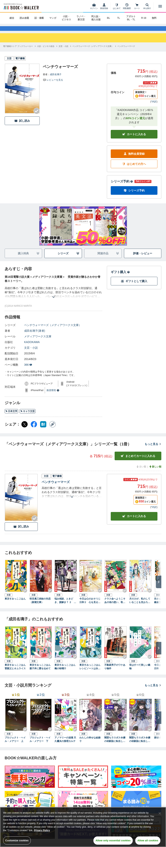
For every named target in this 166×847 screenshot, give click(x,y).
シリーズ (68, 258)
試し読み (22, 125)
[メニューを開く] (160, 6)
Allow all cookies (147, 840)
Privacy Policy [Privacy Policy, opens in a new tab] (42, 830)
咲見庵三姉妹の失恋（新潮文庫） (40, 605)
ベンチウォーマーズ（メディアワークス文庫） (52, 329)
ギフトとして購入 (134, 285)
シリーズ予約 (122, 186)
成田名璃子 (55, 79)
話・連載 (39, 18)
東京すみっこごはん (15, 603)
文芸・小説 (31, 352)
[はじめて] (117, 6)
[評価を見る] (53, 84)
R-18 (143, 18)
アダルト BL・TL (131, 18)
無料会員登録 (134, 158)
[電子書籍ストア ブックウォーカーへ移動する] (18, 50)
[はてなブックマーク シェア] (43, 429)
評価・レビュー (142, 257)
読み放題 (24, 18)
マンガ (52, 18)
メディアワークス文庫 (37, 341)
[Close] (159, 813)
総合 (12, 18)
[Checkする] (36, 116)
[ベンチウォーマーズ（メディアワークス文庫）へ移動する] (92, 50)
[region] (83, 827)
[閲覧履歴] (127, 6)
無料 (154, 18)
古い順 (141, 471)
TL (118, 18)
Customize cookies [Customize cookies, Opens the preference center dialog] (17, 840)
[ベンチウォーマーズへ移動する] (126, 50)
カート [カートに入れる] (134, 521)
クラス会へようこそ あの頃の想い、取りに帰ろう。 (115, 605)
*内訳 (154, 106)
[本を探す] (147, 6)
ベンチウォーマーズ (56, 486)
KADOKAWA (32, 346)
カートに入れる (134, 138)
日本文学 (11, 415)
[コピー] (52, 429)
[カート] (137, 6)
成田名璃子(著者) (34, 335)
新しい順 (155, 471)
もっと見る (153, 448)
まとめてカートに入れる (138, 460)
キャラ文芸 (27, 415)
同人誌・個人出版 (96, 18)
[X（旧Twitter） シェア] (24, 429)
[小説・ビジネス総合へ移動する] (45, 50)
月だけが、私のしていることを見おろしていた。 (139, 605)
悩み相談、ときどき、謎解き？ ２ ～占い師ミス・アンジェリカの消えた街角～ (65, 605)
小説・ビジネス (66, 18)
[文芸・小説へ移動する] (63, 50)
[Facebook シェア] (34, 429)
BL (108, 18)
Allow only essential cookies (113, 840)
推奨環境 (53, 395)
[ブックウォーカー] (21, 6)
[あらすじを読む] (53, 297)
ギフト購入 (120, 276)
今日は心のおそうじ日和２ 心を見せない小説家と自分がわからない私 (89, 605)
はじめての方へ (134, 168)
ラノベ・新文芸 (81, 18)
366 (28, 369)
